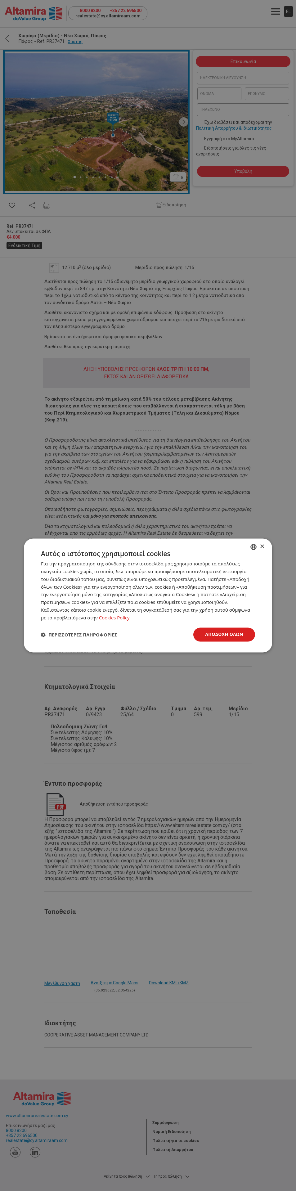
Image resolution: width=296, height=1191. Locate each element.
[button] (79, 634)
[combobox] (253, 547)
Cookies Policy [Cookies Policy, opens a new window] (114, 617)
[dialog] (148, 595)
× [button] (262, 546)
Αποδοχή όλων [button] (224, 634)
